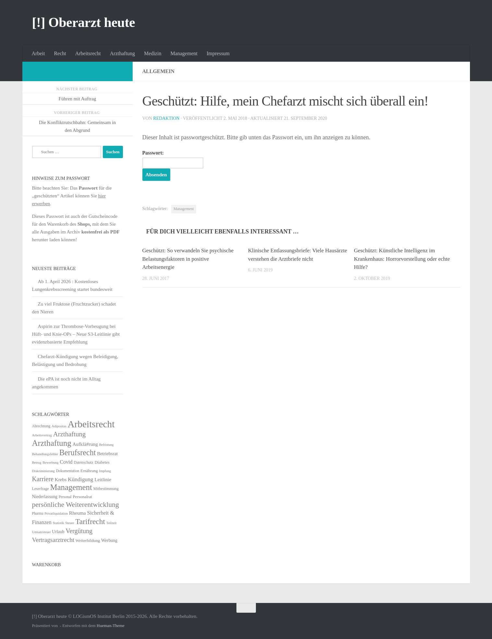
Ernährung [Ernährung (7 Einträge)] (89, 471)
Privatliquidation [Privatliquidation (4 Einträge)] (56, 513)
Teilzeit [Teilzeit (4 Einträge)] (111, 523)
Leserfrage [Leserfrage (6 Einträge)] (40, 488)
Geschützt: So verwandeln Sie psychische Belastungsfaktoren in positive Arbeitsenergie (188, 258)
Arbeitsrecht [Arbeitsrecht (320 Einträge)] (90, 424)
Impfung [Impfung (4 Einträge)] (105, 471)
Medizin (152, 53)
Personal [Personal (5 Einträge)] (65, 497)
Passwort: (172, 159)
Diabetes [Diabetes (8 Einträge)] (101, 462)
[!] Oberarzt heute (83, 22)
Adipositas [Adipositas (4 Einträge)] (59, 426)
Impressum (218, 53)
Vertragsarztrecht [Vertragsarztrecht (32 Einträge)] (53, 539)
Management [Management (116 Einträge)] (71, 487)
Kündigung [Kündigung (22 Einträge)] (80, 479)
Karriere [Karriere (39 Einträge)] (43, 478)
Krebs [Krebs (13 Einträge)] (61, 479)
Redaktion (166, 118)
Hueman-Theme (111, 625)
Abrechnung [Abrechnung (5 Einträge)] (41, 426)
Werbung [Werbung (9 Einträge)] (109, 540)
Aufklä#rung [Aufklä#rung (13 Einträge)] (85, 444)
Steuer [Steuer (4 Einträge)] (69, 523)
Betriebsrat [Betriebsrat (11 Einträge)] (107, 453)
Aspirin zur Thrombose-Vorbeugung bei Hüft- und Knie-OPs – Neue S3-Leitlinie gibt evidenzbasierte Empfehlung (76, 334)
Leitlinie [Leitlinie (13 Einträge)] (102, 479)
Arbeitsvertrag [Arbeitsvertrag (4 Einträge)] (42, 435)
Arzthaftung (122, 53)
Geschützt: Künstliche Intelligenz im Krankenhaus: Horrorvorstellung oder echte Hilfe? (402, 258)
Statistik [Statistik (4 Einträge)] (58, 523)
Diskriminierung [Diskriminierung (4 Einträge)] (43, 471)
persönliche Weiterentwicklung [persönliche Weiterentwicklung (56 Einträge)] (75, 504)
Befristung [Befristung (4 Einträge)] (106, 444)
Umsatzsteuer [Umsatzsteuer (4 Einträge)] (41, 532)
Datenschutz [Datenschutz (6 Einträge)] (83, 462)
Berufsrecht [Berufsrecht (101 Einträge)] (77, 452)
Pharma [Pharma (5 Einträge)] (37, 513)
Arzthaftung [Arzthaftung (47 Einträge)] (69, 434)
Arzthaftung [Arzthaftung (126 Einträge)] (51, 443)
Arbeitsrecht (88, 53)
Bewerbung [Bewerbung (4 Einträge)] (50, 462)
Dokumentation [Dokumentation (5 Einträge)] (67, 471)
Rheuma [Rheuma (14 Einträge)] (77, 513)
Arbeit (38, 53)
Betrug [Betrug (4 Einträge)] (37, 462)
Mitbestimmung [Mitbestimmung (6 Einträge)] (106, 488)
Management (184, 53)
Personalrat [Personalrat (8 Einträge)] (82, 496)
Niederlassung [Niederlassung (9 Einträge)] (45, 496)
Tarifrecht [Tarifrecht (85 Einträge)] (90, 521)
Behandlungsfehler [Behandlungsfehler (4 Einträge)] (45, 454)
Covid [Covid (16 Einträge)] (66, 462)
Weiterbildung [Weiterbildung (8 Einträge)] (88, 540)
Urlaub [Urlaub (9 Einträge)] (58, 531)
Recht (60, 53)
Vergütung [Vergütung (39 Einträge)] (79, 530)
